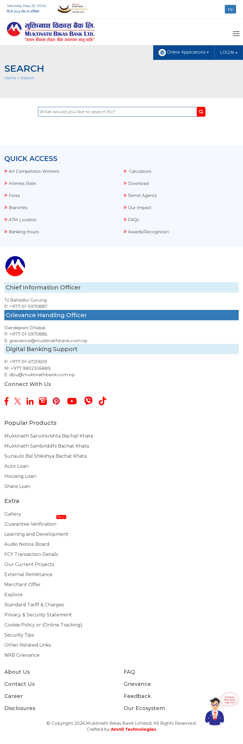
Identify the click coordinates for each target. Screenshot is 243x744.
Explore (13, 594)
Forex (14, 195)
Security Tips (19, 635)
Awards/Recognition (148, 231)
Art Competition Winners (34, 171)
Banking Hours (24, 231)
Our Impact (139, 207)
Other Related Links (27, 645)
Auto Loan (16, 466)
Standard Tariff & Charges (34, 604)
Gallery (12, 514)
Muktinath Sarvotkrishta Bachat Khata (48, 436)
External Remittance (28, 574)
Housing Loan (20, 476)
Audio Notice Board (26, 544)
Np (230, 9)
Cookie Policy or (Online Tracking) (43, 625)
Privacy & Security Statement (38, 615)
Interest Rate (22, 183)
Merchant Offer (22, 584)
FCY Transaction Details (31, 554)
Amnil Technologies (133, 729)
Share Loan (17, 486)
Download (138, 183)
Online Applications (184, 52)
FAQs (133, 219)
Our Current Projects (29, 564)
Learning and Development (36, 534)
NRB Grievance (22, 655)
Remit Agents (142, 195)
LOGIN (229, 52)
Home (10, 77)
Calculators (139, 171)
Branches (18, 207)
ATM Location (23, 219)
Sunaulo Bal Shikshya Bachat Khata (45, 456)
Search (27, 77)
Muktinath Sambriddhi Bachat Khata (46, 446)
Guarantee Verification (30, 524)
